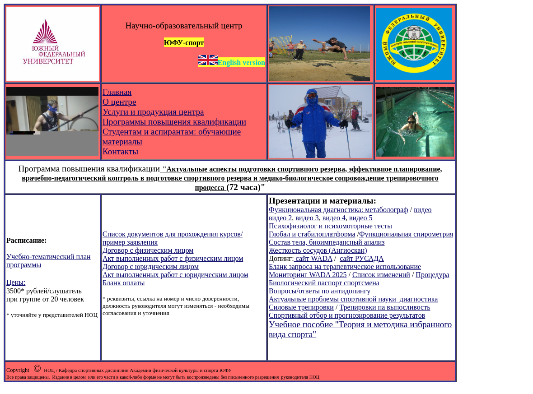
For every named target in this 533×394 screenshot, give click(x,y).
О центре (119, 102)
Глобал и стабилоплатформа (312, 234)
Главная (117, 92)
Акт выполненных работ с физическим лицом (173, 258)
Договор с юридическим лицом (151, 266)
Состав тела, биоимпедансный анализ (327, 242)
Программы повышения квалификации (174, 121)
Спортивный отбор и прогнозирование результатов (347, 315)
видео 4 (334, 218)
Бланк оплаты (124, 283)
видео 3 (306, 218)
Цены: (15, 282)
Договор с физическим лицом (148, 250)
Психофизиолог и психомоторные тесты (330, 226)
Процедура (432, 274)
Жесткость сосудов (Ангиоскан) (318, 250)
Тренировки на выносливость (384, 307)
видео (422, 209)
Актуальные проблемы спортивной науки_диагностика (353, 299)
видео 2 (280, 218)
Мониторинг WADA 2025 (308, 274)
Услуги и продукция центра (153, 111)
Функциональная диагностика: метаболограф (338, 209)
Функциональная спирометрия (406, 234)
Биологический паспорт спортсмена (324, 283)
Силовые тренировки (301, 307)
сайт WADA (313, 258)
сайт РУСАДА (362, 258)
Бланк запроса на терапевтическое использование (345, 266)
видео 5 (360, 218)
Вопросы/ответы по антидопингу (319, 291)
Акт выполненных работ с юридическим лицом (175, 274)
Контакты (120, 151)
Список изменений (381, 274)
